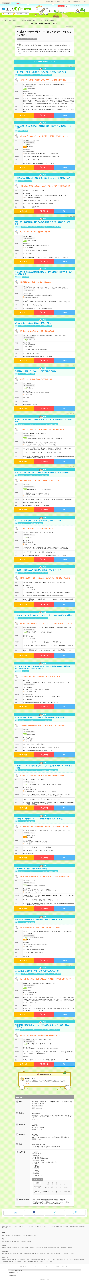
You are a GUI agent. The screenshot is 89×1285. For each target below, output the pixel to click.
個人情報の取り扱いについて (24, 1266)
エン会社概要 (56, 1266)
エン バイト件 (16, 3)
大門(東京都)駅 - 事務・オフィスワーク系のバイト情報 (36, 1253)
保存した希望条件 (23, 14)
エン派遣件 (6, 3)
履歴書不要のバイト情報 (66, 1247)
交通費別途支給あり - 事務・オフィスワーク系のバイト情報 (45, 1259)
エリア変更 (34, 9)
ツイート (55, 1214)
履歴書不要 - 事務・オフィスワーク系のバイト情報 (40, 1261)
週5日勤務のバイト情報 (53, 1247)
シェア (34, 1214)
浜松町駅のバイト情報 (31, 1235)
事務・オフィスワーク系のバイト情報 (10, 1241)
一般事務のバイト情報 (26, 1241)
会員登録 (61, 6)
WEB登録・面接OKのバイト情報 (9, 1247)
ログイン (68, 6)
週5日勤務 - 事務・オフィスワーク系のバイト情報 (14, 1261)
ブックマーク (75, 1214)
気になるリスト (9, 14)
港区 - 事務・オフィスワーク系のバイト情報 (12, 1253)
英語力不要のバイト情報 (41, 1247)
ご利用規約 (36, 1266)
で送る (13, 1213)
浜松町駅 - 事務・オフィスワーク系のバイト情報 (62, 1253)
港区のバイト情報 (6, 1235)
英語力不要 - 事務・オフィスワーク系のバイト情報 (72, 1259)
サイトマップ (84, 5)
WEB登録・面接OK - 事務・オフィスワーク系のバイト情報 (15, 1259)
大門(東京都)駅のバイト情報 (18, 1235)
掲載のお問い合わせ (66, 1266)
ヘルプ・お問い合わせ (76, 5)
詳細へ (65, 115)
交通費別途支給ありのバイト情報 (26, 1247)
